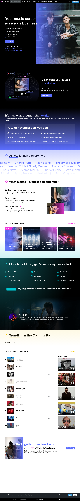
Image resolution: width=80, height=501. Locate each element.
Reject (75, 495)
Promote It (10, 276)
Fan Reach (36, 272)
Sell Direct (62, 272)
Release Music (46, 95)
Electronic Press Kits (65, 280)
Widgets (61, 276)
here (59, 495)
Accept (70, 495)
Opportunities (11, 272)
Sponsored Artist (38, 280)
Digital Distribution (12, 280)
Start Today (70, 448)
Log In (70, 1)
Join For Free (75, 1)
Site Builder (36, 276)
